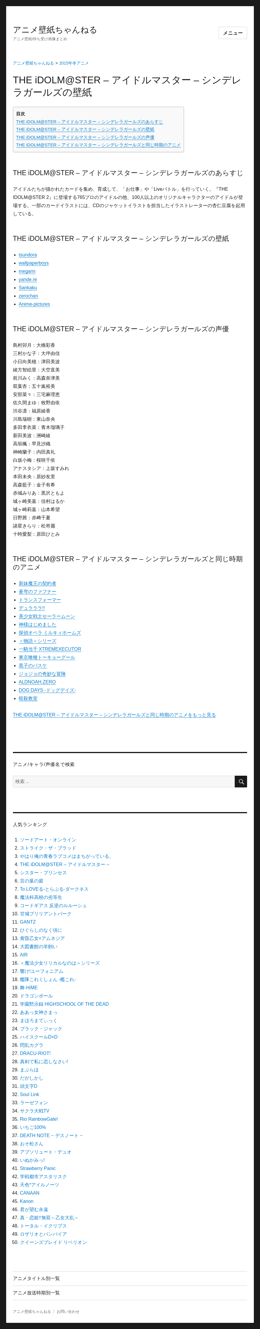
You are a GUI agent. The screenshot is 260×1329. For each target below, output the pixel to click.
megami (27, 271)
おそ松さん (31, 1143)
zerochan (28, 295)
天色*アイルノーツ (39, 1184)
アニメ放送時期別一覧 (36, 1292)
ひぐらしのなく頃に (41, 930)
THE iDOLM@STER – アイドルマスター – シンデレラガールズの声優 (85, 137)
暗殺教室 (28, 698)
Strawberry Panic (38, 1168)
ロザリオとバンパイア (43, 1234)
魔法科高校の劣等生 (41, 897)
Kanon (26, 1201)
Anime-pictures (34, 304)
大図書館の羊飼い (39, 946)
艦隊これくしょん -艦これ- (48, 979)
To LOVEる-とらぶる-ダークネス (54, 889)
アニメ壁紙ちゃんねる (55, 29)
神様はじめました (37, 624)
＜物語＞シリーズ (37, 640)
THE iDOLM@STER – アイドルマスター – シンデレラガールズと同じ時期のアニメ (98, 144)
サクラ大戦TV (34, 1110)
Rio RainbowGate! (39, 1119)
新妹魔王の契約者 (37, 583)
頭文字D (29, 1086)
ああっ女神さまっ (39, 1012)
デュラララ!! (32, 608)
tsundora (28, 254)
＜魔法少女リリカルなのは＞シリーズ (60, 963)
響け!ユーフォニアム (41, 971)
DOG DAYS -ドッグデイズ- (47, 690)
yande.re (28, 279)
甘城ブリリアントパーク (46, 913)
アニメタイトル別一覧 (36, 1278)
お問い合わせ (68, 1311)
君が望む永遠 (34, 1209)
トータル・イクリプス (43, 1225)
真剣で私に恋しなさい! (44, 1061)
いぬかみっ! (32, 1160)
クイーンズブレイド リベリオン (53, 1242)
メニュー (233, 33)
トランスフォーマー (40, 599)
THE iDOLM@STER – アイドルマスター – (64, 864)
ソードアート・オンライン (48, 839)
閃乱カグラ (31, 1045)
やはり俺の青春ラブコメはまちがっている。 (67, 856)
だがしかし (31, 1078)
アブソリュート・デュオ (46, 1151)
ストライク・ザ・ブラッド (48, 848)
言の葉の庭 (31, 880)
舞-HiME (29, 987)
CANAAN (30, 1193)
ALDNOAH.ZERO (37, 681)
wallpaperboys (34, 263)
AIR (24, 954)
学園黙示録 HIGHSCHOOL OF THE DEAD (64, 1004)
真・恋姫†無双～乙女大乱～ (49, 1217)
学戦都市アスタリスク (43, 1176)
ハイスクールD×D (39, 1036)
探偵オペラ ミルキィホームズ (50, 632)
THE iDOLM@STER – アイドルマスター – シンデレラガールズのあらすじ (89, 121)
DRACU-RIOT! (35, 1053)
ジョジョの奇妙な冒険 (42, 673)
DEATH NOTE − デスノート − (51, 1135)
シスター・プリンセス (43, 872)
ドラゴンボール (36, 995)
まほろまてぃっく (39, 1020)
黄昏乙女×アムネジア (42, 938)
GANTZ (28, 921)
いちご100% (33, 1127)
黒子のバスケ (33, 665)
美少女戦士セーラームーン (47, 616)
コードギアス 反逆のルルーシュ (53, 905)
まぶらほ (29, 1069)
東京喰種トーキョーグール (47, 657)
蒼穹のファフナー (37, 591)
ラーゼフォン (34, 1102)
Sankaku (28, 287)
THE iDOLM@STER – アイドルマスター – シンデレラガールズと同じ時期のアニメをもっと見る (114, 714)
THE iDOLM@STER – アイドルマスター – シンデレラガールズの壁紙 (85, 129)
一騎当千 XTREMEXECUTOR (50, 649)
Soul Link (29, 1094)
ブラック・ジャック (41, 1028)
